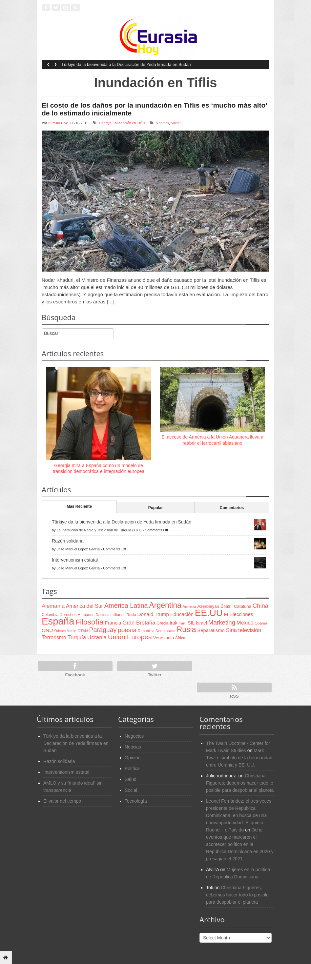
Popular (155, 507)
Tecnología (136, 801)
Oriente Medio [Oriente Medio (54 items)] (65, 631)
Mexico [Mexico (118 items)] (245, 623)
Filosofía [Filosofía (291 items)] (89, 622)
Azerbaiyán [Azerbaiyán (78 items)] (208, 606)
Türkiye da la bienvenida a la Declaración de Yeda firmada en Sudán (126, 64)
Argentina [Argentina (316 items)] (165, 605)
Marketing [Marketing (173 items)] (221, 622)
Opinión (132, 757)
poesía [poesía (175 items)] (127, 629)
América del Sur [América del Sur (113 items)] (84, 606)
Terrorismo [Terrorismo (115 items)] (54, 637)
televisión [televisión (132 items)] (249, 630)
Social (176, 123)
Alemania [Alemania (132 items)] (53, 606)
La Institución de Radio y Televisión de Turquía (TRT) (99, 530)
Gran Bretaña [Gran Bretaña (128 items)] (138, 623)
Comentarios (232, 507)
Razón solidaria (68, 541)
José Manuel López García (78, 549)
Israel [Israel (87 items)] (201, 623)
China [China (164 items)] (260, 605)
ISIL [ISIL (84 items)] (191, 623)
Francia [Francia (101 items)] (113, 623)
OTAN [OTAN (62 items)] (82, 630)
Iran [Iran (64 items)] (181, 623)
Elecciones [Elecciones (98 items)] (241, 614)
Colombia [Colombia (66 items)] (50, 614)
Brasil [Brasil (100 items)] (226, 606)
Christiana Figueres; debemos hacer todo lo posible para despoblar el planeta (240, 783)
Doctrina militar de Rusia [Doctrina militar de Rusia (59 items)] (116, 615)
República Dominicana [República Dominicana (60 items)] (157, 631)
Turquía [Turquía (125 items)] (77, 637)
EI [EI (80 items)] (226, 614)
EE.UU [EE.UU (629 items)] (209, 613)
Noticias (162, 123)
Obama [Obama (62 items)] (261, 623)
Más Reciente (79, 506)
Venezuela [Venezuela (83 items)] (163, 637)
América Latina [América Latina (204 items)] (126, 605)
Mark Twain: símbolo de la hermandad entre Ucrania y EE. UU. (239, 758)
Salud (130, 779)
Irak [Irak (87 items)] (173, 623)
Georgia (105, 123)
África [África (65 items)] (180, 638)
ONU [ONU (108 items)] (47, 630)
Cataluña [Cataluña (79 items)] (242, 606)
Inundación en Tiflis (129, 123)
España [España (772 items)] (58, 621)
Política (132, 768)
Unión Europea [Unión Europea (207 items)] (130, 637)
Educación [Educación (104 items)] (182, 614)
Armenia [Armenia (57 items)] (189, 606)
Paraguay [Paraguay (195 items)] (103, 629)
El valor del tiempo (62, 801)
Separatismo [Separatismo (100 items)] (211, 630)
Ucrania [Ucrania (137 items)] (97, 637)
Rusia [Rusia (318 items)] (186, 629)
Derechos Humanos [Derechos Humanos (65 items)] (77, 614)
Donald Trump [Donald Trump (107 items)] (153, 614)
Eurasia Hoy (58, 123)
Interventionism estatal (75, 560)
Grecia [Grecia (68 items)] (162, 623)
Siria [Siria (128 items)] (231, 630)
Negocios (134, 736)
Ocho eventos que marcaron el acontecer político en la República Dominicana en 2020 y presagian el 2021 (239, 844)
